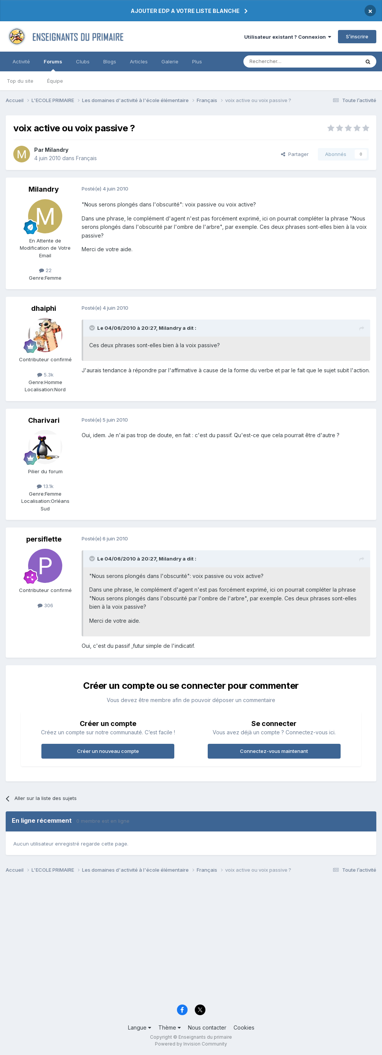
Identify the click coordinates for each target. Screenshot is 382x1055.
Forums (53, 64)
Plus (197, 61)
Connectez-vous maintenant (274, 751)
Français (86, 158)
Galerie (169, 61)
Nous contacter (207, 1027)
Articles (139, 61)
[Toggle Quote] (92, 328)
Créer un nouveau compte (108, 751)
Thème (169, 1027)
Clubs (83, 61)
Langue (139, 1027)
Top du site (20, 81)
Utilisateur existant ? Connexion (287, 37)
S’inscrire (357, 36)
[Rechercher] (284, 61)
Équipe (55, 81)
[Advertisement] (191, 941)
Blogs (109, 61)
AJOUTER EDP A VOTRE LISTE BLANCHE (185, 11)
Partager (295, 154)
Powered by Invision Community (191, 1044)
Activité (21, 61)
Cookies (244, 1027)
